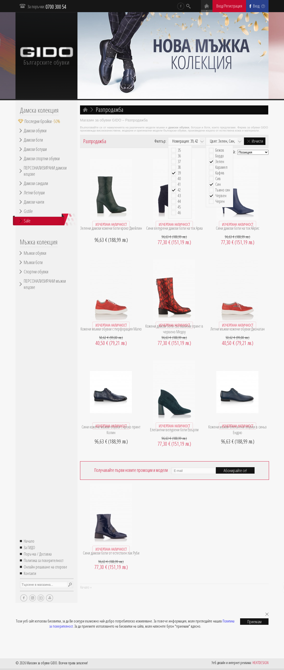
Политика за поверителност (44, 560)
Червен (220, 195)
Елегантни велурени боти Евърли (174, 430)
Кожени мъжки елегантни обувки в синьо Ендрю (237, 429)
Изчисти (257, 141)
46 (179, 212)
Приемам (254, 622)
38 (179, 167)
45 (179, 207)
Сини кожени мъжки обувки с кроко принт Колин (111, 429)
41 (179, 184)
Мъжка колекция (39, 242)
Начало (29, 541)
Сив (218, 178)
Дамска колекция (39, 110)
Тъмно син (222, 190)
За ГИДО (29, 547)
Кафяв (219, 173)
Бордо (219, 155)
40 (179, 178)
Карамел (221, 167)
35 (179, 150)
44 (179, 201)
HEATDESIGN (261, 662)
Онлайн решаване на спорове (45, 567)
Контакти (30, 573)
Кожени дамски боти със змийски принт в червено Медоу (174, 329)
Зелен (219, 161)
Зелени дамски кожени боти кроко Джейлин (111, 228)
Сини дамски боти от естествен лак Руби (111, 553)
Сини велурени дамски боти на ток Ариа (174, 228)
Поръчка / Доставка (38, 554)
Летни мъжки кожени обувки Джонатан (237, 329)
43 (179, 195)
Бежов (219, 150)
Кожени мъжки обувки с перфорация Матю (111, 329)
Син (218, 184)
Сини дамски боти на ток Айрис (237, 228)
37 (179, 161)
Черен (220, 201)
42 (179, 190)
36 (179, 155)
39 (179, 173)
